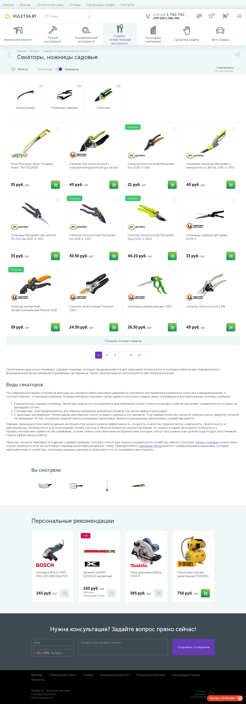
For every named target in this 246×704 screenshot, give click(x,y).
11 (131, 355)
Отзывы (75, 5)
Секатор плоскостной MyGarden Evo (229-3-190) (151, 165)
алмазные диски (150, 446)
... (241, 34)
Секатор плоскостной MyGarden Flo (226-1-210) (92, 237)
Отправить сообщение (193, 647)
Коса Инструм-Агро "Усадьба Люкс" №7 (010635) (32, 165)
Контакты (127, 5)
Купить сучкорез (207, 442)
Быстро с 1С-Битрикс (222, 698)
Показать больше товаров (123, 341)
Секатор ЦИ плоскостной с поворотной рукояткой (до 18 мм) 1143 (93, 167)
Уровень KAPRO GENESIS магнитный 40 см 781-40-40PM (97, 576)
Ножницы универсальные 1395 (150, 306)
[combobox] (40, 653)
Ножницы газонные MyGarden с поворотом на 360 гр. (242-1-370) (210, 165)
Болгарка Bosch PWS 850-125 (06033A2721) (52, 574)
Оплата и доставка (50, 5)
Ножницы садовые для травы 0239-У (206, 237)
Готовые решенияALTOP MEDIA (203, 694)
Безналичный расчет (114, 675)
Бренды (25, 5)
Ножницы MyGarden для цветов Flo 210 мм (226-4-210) (33, 237)
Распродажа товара (101, 5)
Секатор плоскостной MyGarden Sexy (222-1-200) (151, 237)
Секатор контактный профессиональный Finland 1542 (34, 308)
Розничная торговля (150, 675)
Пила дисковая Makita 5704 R (145, 574)
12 (139, 355)
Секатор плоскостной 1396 (205, 306)
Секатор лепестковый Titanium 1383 (91, 308)
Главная (8, 5)
